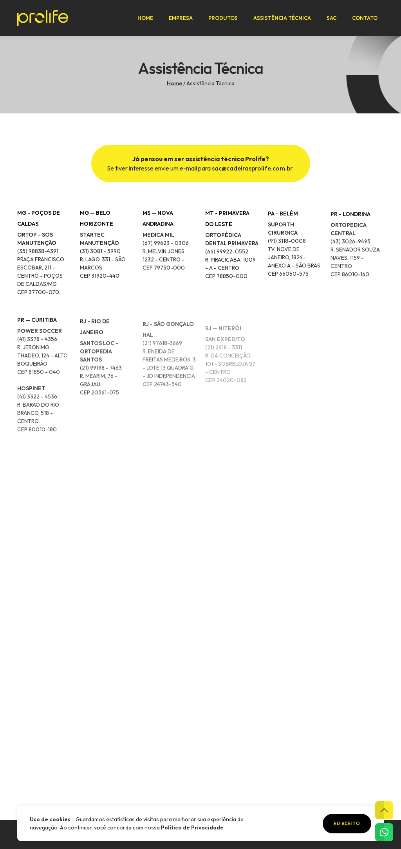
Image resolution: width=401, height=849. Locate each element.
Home (145, 18)
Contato (365, 18)
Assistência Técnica (282, 18)
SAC (331, 18)
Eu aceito (347, 823)
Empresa (181, 18)
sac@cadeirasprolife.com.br (252, 168)
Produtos (223, 18)
